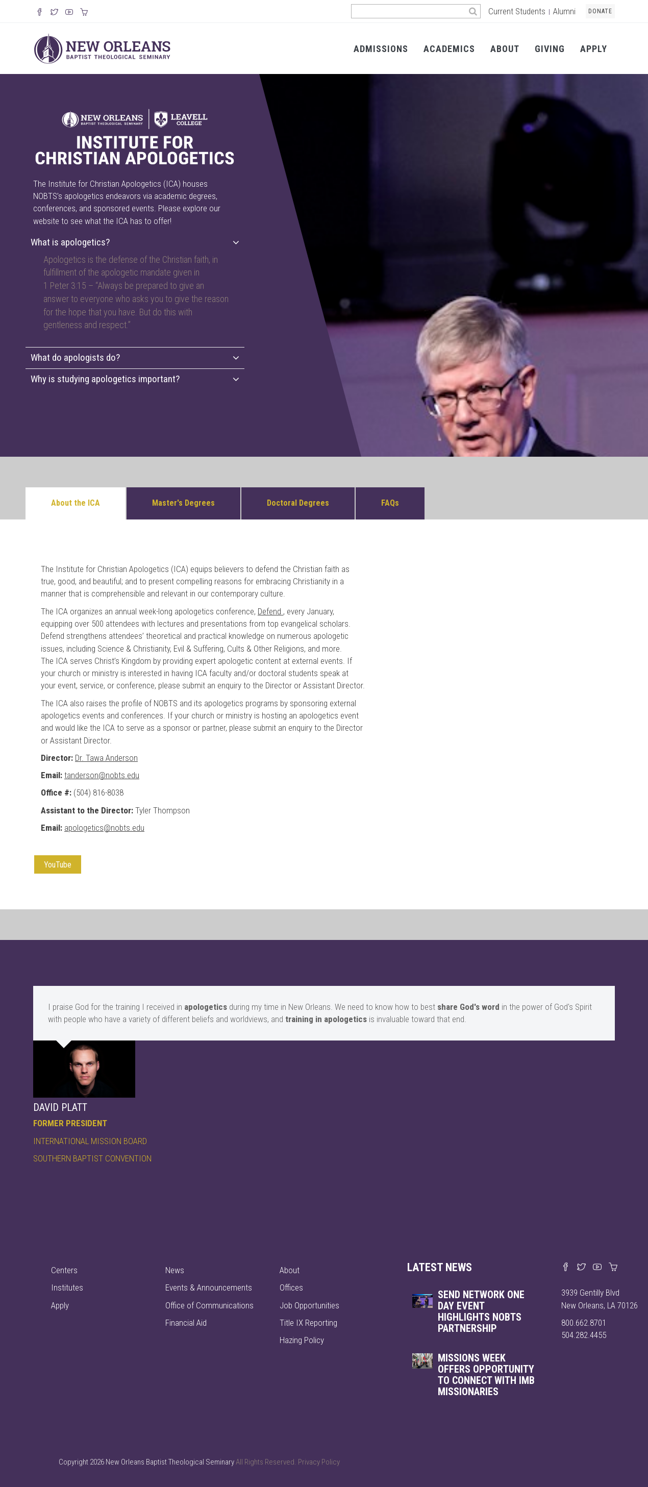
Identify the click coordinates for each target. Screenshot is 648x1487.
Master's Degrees (183, 503)
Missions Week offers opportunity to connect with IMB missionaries (486, 1375)
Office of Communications (209, 1305)
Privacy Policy (319, 1462)
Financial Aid (186, 1323)
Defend (269, 611)
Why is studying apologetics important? (135, 379)
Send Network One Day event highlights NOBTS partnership (481, 1311)
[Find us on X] (581, 1267)
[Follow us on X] (54, 13)
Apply (593, 48)
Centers (64, 1270)
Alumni (564, 11)
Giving (550, 48)
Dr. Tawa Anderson (106, 758)
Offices (291, 1287)
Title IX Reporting (308, 1323)
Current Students (516, 11)
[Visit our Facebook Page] (39, 13)
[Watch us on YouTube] (69, 13)
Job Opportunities (309, 1305)
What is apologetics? (135, 242)
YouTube (57, 865)
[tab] (135, 242)
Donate (600, 11)
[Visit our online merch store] (84, 13)
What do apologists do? (135, 357)
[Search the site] (408, 11)
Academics (449, 48)
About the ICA (75, 503)
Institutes (67, 1287)
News (174, 1270)
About (504, 48)
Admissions (381, 48)
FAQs (390, 503)
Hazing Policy (302, 1340)
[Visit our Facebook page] (565, 1267)
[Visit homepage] (102, 48)
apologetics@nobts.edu (104, 828)
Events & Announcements (208, 1287)
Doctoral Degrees (298, 503)
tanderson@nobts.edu (101, 775)
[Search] (473, 11)
